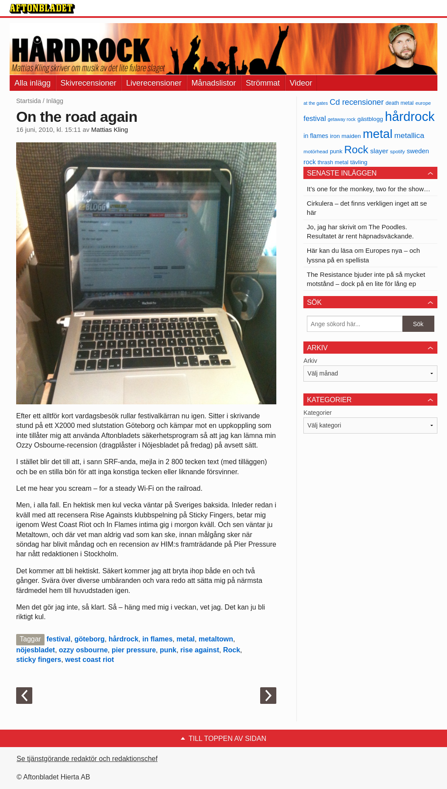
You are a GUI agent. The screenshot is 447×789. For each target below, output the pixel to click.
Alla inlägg (32, 83)
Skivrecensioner (89, 83)
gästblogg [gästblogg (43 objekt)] (370, 119)
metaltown (216, 639)
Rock (231, 650)
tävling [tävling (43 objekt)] (358, 162)
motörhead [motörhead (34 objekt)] (315, 151)
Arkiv (310, 360)
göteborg (89, 639)
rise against (199, 650)
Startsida (28, 100)
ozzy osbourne (83, 650)
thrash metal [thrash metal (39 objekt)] (333, 162)
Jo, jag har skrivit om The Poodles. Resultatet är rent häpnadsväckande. (360, 231)
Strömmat (263, 83)
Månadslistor (214, 83)
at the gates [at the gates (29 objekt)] (315, 103)
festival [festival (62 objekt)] (314, 118)
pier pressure (134, 650)
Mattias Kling (109, 129)
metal (185, 639)
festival (58, 639)
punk (168, 650)
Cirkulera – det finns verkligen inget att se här (367, 208)
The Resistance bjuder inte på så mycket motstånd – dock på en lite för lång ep (366, 279)
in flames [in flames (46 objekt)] (315, 135)
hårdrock (123, 639)
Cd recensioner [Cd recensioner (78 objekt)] (357, 102)
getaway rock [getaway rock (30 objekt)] (342, 119)
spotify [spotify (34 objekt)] (397, 151)
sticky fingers (38, 659)
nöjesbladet (35, 650)
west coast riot (89, 659)
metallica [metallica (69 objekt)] (409, 135)
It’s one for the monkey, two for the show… (368, 189)
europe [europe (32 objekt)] (423, 103)
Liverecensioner (154, 83)
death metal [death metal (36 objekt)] (399, 103)
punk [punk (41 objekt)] (336, 151)
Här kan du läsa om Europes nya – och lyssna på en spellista (363, 255)
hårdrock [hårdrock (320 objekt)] (410, 116)
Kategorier (317, 412)
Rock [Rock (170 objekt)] (356, 149)
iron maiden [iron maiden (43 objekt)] (345, 136)
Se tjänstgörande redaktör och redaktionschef (87, 758)
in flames (157, 639)
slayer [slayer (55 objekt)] (379, 151)
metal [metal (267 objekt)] (377, 134)
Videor (301, 83)
